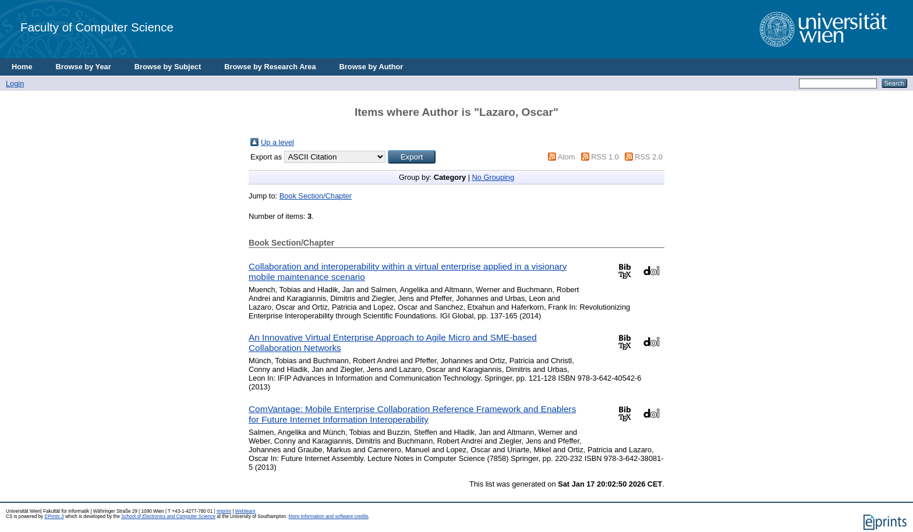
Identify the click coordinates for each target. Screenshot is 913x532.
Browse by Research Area (270, 66)
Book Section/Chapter (315, 195)
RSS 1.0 (605, 156)
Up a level (277, 142)
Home (22, 66)
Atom (566, 156)
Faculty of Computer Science (97, 27)
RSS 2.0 (649, 156)
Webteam (245, 511)
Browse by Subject (168, 66)
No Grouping (493, 177)
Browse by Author (371, 66)
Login (15, 83)
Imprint (224, 511)
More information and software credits (329, 516)
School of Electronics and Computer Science (168, 516)
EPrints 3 (53, 516)
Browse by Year (83, 66)
